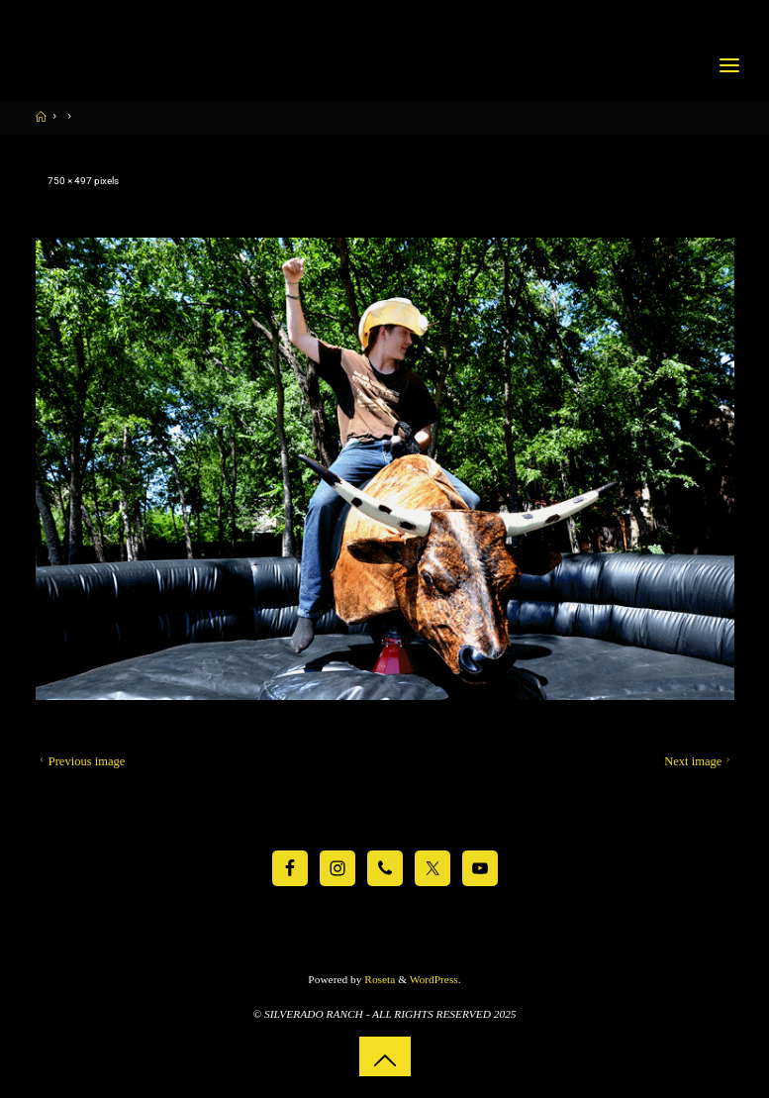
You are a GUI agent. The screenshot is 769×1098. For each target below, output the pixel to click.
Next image (699, 761)
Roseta (378, 979)
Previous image (80, 761)
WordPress (434, 979)
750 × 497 (71, 180)
